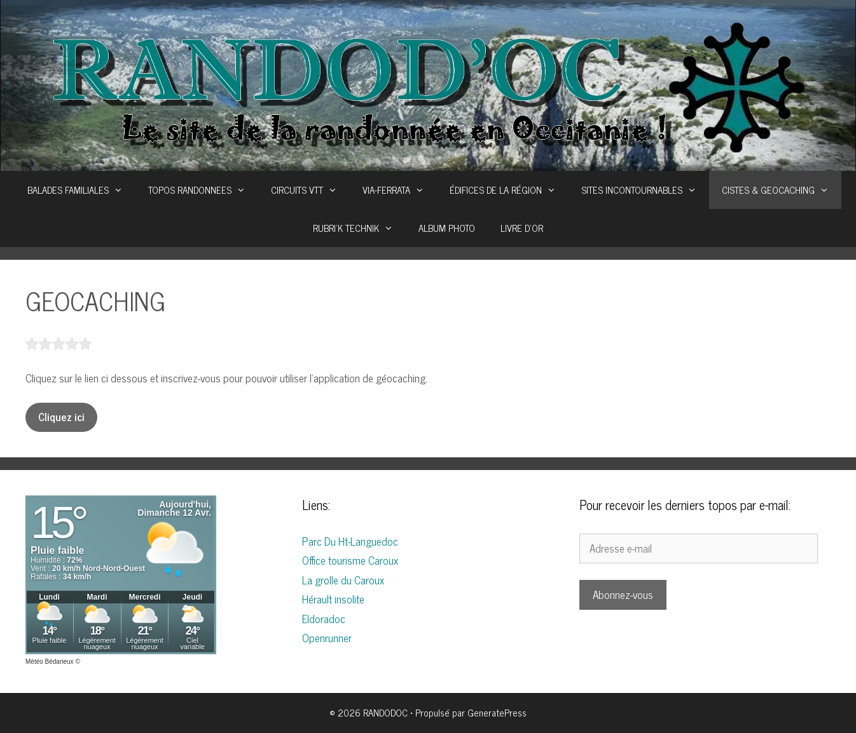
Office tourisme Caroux (350, 560)
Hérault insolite (333, 599)
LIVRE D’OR (521, 228)
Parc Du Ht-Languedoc (350, 541)
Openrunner (327, 638)
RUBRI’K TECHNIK (359, 228)
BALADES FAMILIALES (81, 190)
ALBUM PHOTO (446, 228)
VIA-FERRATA (399, 190)
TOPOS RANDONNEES (203, 190)
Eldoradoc (323, 619)
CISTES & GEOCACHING (781, 190)
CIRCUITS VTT (310, 190)
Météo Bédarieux (49, 661)
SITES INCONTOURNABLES (645, 190)
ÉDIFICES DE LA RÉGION (509, 190)
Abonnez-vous (623, 594)
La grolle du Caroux (343, 580)
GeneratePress (497, 712)
